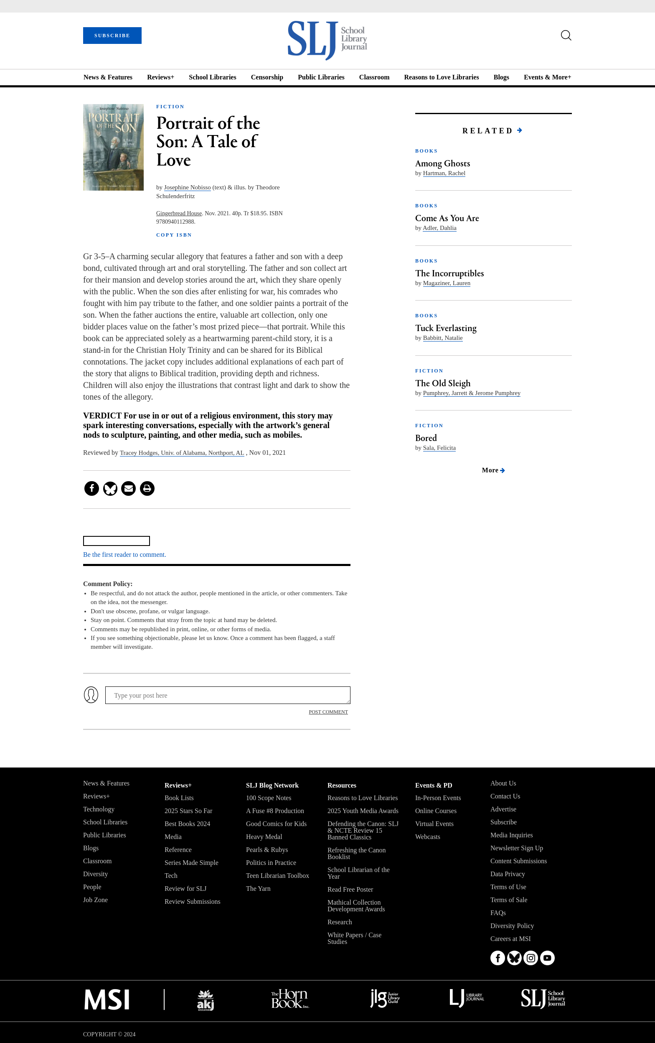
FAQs (498, 912)
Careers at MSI (510, 938)
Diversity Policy (512, 925)
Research (340, 922)
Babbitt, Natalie (443, 337)
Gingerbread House (179, 213)
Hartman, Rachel (444, 173)
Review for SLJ (185, 888)
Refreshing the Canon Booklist (357, 853)
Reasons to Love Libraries (441, 77)
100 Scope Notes (268, 797)
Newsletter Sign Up (516, 848)
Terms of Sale (509, 899)
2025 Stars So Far (188, 810)
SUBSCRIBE (112, 35)
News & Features (108, 77)
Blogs (501, 77)
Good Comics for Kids (276, 823)
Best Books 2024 (187, 823)
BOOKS (426, 151)
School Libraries (212, 77)
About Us (503, 783)
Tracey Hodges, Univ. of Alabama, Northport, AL (182, 452)
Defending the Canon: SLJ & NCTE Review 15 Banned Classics (363, 830)
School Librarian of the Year (359, 873)
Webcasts (427, 836)
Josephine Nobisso (187, 187)
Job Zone (95, 899)
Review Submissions (193, 901)
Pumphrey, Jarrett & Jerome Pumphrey (472, 393)
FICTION (170, 107)
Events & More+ (547, 77)
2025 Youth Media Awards (363, 810)
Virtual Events (434, 823)
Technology (98, 809)
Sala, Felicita (439, 447)
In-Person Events (438, 797)
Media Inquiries (511, 835)
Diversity (95, 873)
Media (173, 836)
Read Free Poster (350, 889)
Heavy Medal (264, 836)
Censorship (267, 77)
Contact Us (505, 796)
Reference (178, 849)
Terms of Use (508, 886)
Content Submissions (518, 860)
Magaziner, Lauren (447, 283)
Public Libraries (321, 77)
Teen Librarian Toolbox (277, 875)
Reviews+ (160, 77)
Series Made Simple (191, 862)
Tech (171, 875)
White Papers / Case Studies (354, 938)
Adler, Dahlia (440, 227)
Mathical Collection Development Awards (356, 906)
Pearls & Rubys (267, 849)
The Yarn (258, 888)
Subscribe (503, 822)
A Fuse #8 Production (275, 810)
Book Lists (179, 797)
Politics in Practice (271, 862)
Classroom (374, 77)
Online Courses (436, 810)
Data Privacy (507, 873)
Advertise (503, 809)
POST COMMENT (328, 712)
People (92, 886)
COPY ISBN (174, 234)
